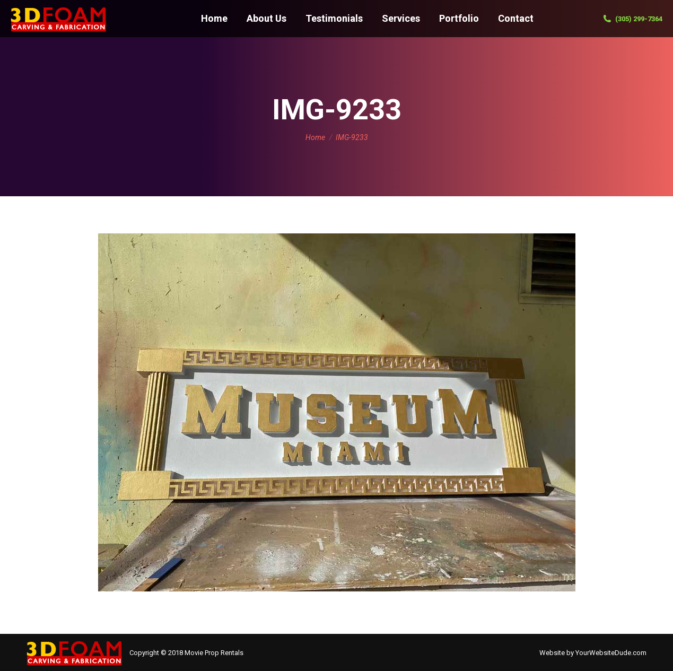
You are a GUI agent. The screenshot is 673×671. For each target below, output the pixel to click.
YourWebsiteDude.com (610, 653)
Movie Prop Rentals (214, 653)
